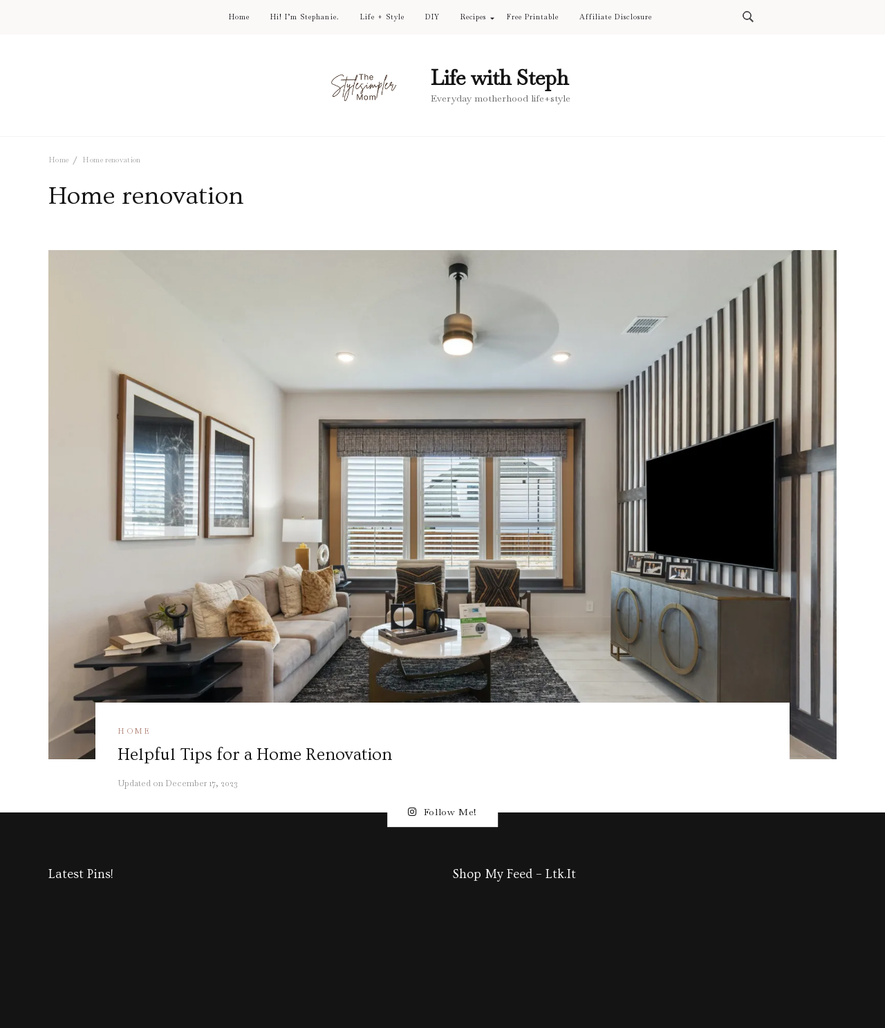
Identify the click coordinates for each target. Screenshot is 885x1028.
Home (239, 17)
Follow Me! (442, 812)
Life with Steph (499, 77)
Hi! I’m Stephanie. (304, 17)
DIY (432, 17)
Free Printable (533, 17)
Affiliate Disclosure (615, 17)
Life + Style (382, 17)
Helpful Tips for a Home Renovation (255, 754)
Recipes (473, 17)
